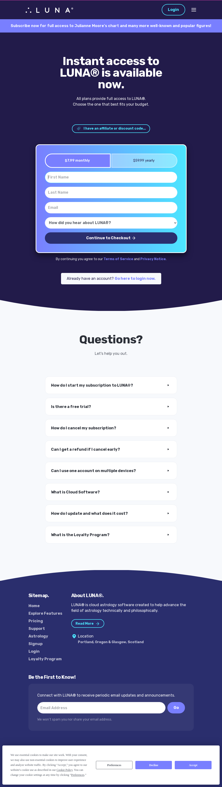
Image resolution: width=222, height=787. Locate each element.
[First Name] (111, 177)
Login (173, 9)
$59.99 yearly (142, 161)
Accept (193, 765)
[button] (111, 385)
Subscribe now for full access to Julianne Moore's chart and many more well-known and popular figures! (111, 25)
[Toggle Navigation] (194, 10)
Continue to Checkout (111, 238)
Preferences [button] (77, 775)
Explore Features (45, 613)
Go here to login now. (135, 278)
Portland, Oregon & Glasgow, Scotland (111, 642)
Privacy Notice (153, 259)
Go (176, 707)
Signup (35, 644)
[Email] (111, 207)
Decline (153, 765)
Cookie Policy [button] (65, 770)
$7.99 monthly (76, 161)
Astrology (38, 636)
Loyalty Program (45, 659)
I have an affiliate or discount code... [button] (111, 128)
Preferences (114, 765)
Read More (88, 623)
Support (36, 628)
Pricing (35, 621)
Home (34, 606)
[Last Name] (111, 192)
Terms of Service (118, 259)
